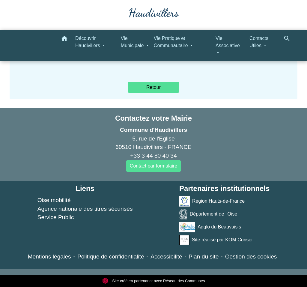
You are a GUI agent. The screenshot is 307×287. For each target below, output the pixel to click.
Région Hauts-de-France (212, 201)
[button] (64, 39)
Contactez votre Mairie (153, 118)
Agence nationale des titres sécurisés (85, 209)
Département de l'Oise (208, 214)
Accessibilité (166, 256)
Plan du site (204, 256)
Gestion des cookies (251, 256)
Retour (153, 87)
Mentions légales (49, 256)
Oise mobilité (54, 200)
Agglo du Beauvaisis (210, 227)
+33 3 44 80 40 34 (153, 156)
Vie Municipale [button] (133, 42)
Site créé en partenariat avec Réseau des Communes (153, 281)
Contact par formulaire (153, 165)
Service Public (55, 217)
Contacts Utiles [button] (258, 42)
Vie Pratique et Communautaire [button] (171, 42)
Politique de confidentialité (110, 256)
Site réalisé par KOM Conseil (216, 240)
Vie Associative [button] (228, 42)
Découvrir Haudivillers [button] (88, 42)
